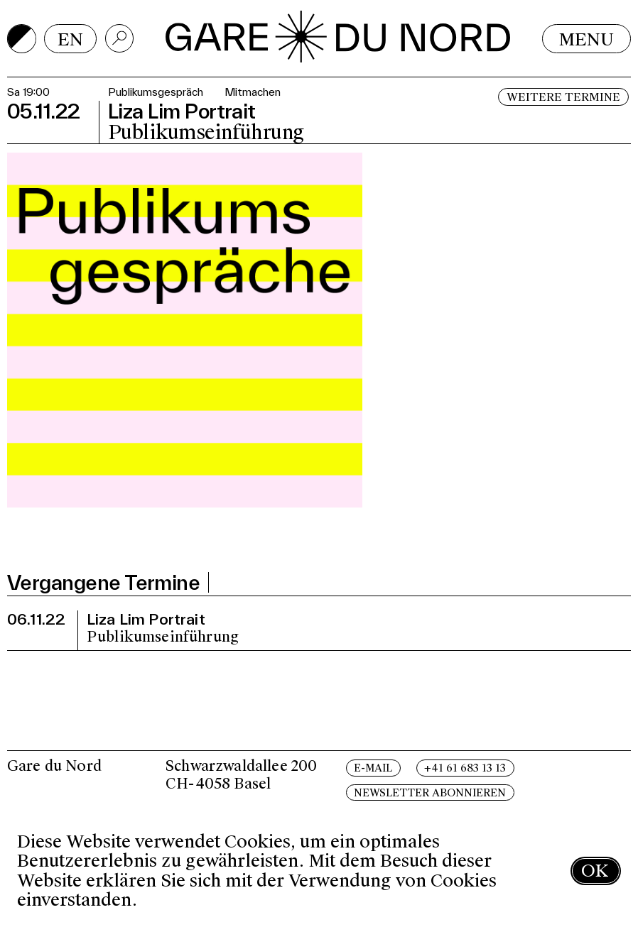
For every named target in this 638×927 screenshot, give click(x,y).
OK (594, 871)
